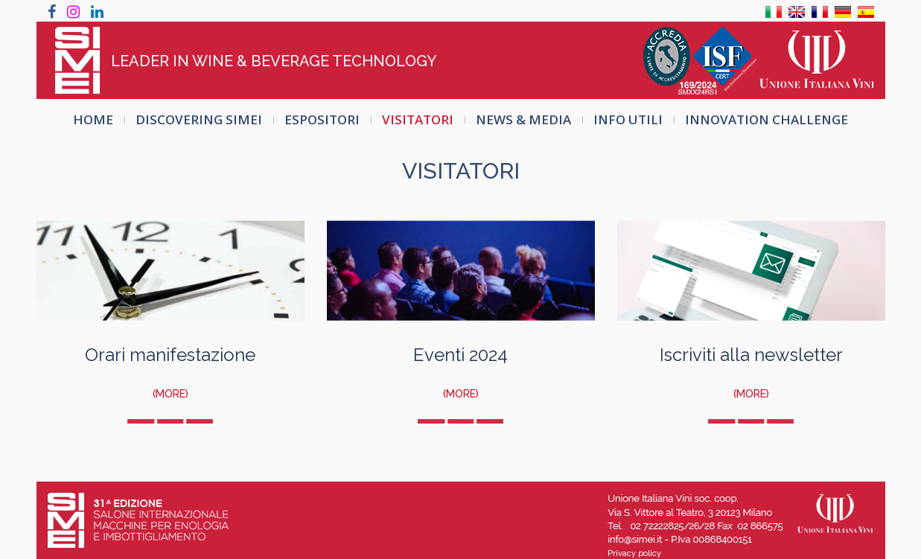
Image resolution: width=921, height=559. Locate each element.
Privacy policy (634, 553)
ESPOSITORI (322, 119)
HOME (93, 119)
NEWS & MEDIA (523, 119)
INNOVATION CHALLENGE (766, 119)
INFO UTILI (628, 119)
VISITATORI (417, 119)
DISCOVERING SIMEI (199, 119)
